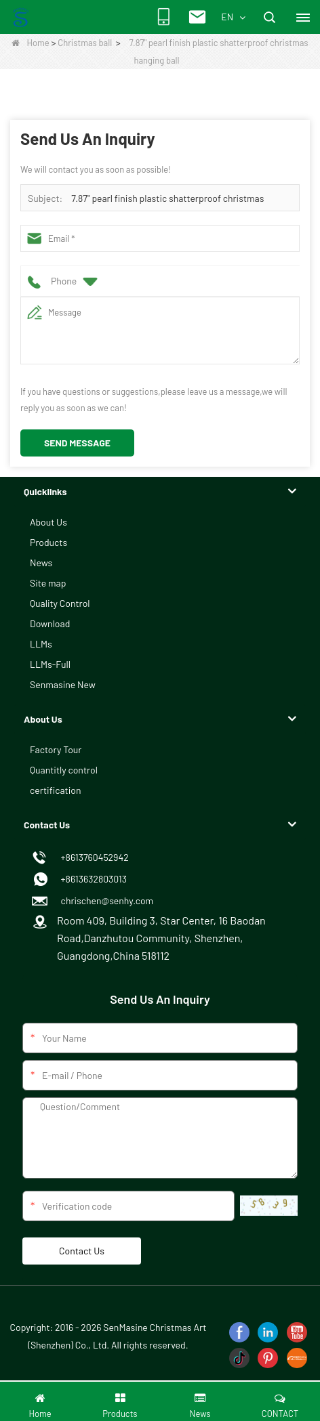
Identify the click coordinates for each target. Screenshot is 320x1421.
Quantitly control (64, 770)
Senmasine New (63, 684)
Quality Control (60, 603)
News (41, 562)
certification (55, 790)
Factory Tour (55, 749)
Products (48, 542)
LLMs (41, 644)
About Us (48, 522)
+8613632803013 (92, 879)
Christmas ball (85, 42)
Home (30, 42)
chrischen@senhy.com (105, 900)
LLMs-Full (50, 664)
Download (50, 623)
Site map (48, 583)
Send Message (77, 442)
